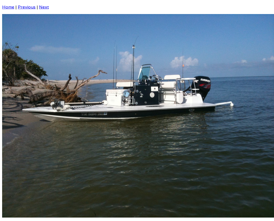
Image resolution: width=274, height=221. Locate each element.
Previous (27, 7)
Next (44, 7)
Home (8, 7)
